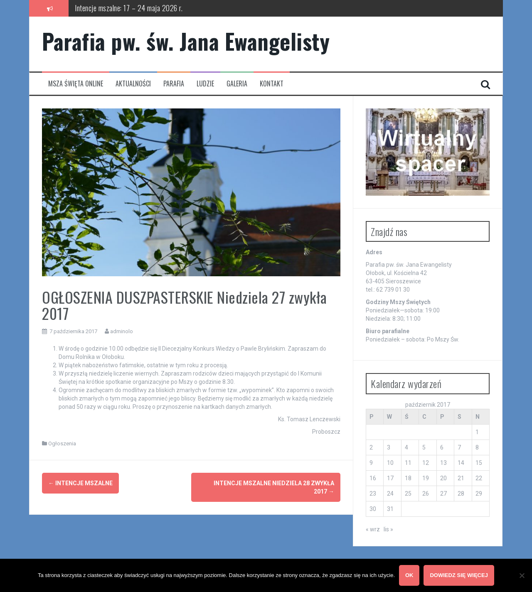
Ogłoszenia (62, 443)
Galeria (237, 83)
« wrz (373, 529)
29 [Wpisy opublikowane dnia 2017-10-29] (478, 493)
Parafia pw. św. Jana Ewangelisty (186, 41)
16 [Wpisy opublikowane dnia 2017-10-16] (372, 478)
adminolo (121, 331)
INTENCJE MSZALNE (80, 483)
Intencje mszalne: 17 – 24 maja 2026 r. (128, 7)
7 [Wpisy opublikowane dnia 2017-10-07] (459, 447)
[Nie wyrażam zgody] (521, 575)
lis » (388, 529)
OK (409, 575)
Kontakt (271, 83)
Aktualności (133, 83)
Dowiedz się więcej (459, 575)
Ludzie (205, 83)
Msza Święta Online (75, 83)
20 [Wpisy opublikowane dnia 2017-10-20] (443, 478)
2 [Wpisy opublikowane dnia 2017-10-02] (371, 447)
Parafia (173, 83)
